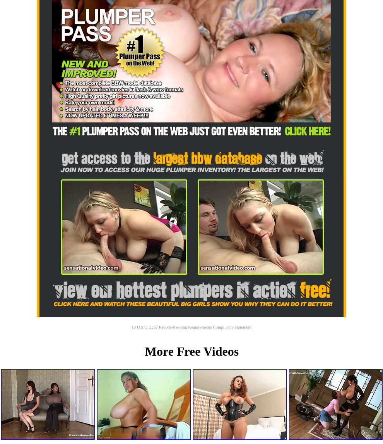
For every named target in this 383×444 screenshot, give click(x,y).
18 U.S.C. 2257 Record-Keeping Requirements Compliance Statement (191, 327)
